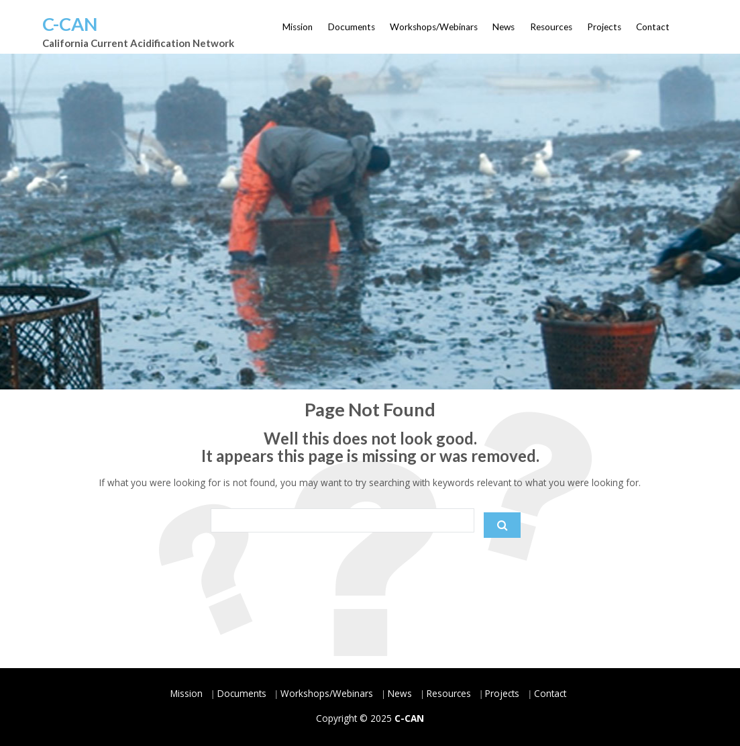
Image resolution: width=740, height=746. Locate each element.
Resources (551, 26)
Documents (351, 26)
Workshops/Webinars (434, 26)
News (503, 26)
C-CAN (69, 24)
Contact (653, 26)
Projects (604, 26)
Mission (297, 26)
